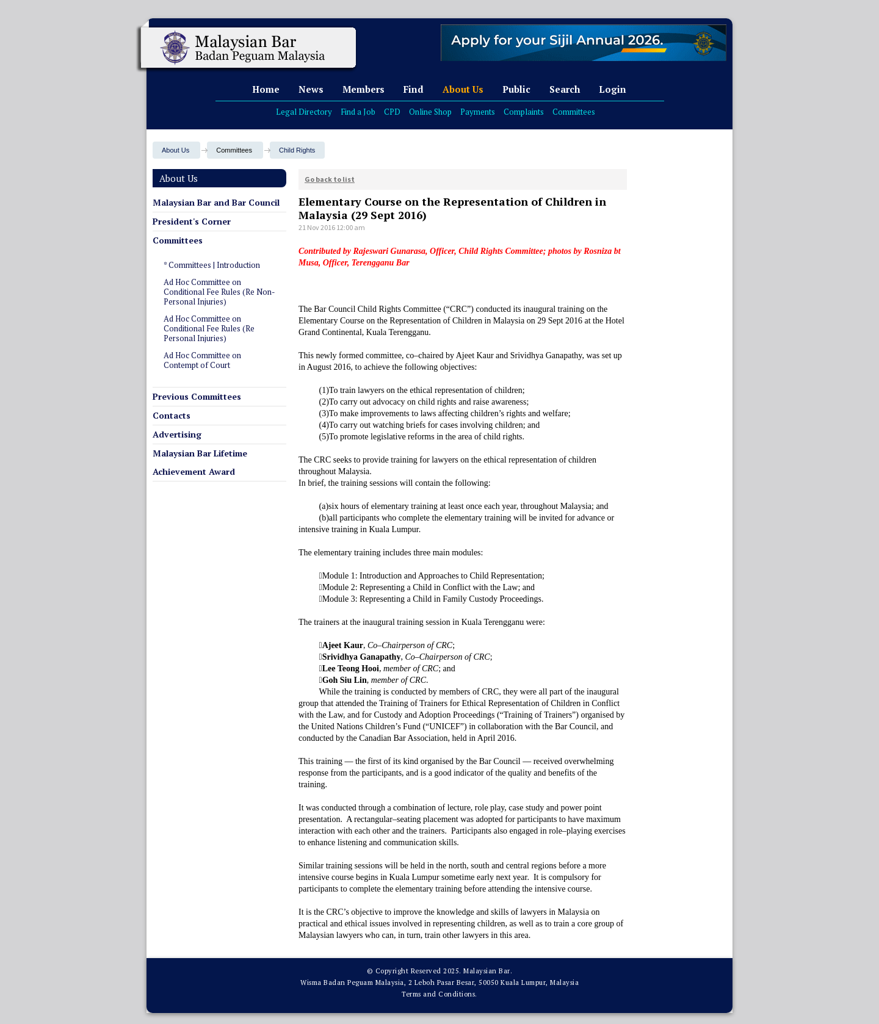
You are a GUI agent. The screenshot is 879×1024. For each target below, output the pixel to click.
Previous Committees (197, 396)
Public (516, 89)
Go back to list (330, 179)
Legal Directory (304, 111)
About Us (463, 89)
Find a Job (358, 111)
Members (363, 89)
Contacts (171, 415)
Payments (477, 111)
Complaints (524, 111)
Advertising (177, 434)
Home (266, 89)
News (311, 89)
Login (612, 89)
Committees (573, 111)
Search (564, 89)
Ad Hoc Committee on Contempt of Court (202, 360)
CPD (392, 111)
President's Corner (192, 221)
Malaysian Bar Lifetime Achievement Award (200, 462)
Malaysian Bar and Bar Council (216, 202)
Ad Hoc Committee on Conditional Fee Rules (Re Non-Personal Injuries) (219, 291)
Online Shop (430, 111)
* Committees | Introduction (212, 264)
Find (413, 89)
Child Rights (297, 150)
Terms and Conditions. (439, 994)
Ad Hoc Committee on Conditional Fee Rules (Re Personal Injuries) (209, 328)
